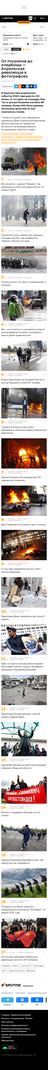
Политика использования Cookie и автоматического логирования (15, 1030)
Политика (20, 993)
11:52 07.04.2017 (8, 81)
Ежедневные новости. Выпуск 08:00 (15, 39)
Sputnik (12, 323)
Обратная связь (7, 1040)
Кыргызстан (26, 966)
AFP (10, 180)
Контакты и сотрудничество (12, 1018)
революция (31, 971)
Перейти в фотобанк (15, 325)
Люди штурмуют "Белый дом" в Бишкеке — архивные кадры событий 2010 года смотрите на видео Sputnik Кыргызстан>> (22, 138)
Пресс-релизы (7, 1022)
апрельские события (16, 971)
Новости (16, 966)
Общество (5, 966)
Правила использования (21, 1015)
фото (4, 971)
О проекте (5, 1015)
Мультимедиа (38, 966)
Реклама (28, 1018)
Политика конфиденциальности (14, 1025)
